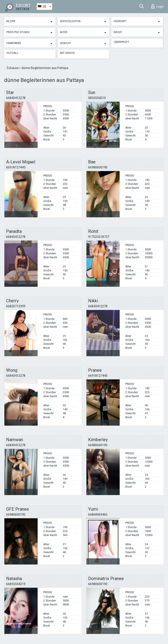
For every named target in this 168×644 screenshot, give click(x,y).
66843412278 (15, 98)
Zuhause (13, 68)
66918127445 (15, 167)
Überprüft (121, 42)
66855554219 (15, 584)
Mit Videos (67, 53)
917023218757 (98, 237)
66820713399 (15, 306)
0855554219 (97, 98)
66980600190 (97, 167)
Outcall (12, 53)
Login (157, 6)
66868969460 (97, 515)
